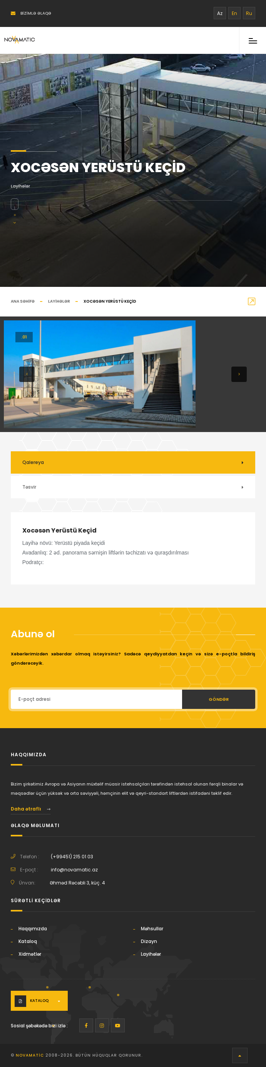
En (234, 13)
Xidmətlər (29, 954)
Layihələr (59, 301)
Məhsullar (152, 928)
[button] (27, 374)
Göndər (219, 699)
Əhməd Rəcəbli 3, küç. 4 (77, 882)
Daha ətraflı (30, 809)
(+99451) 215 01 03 (72, 856)
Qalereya (33, 462)
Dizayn (149, 941)
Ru (249, 13)
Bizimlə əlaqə (31, 13)
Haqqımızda (32, 928)
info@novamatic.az (74, 869)
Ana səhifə (23, 301)
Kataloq (27, 941)
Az (220, 13)
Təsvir (29, 487)
